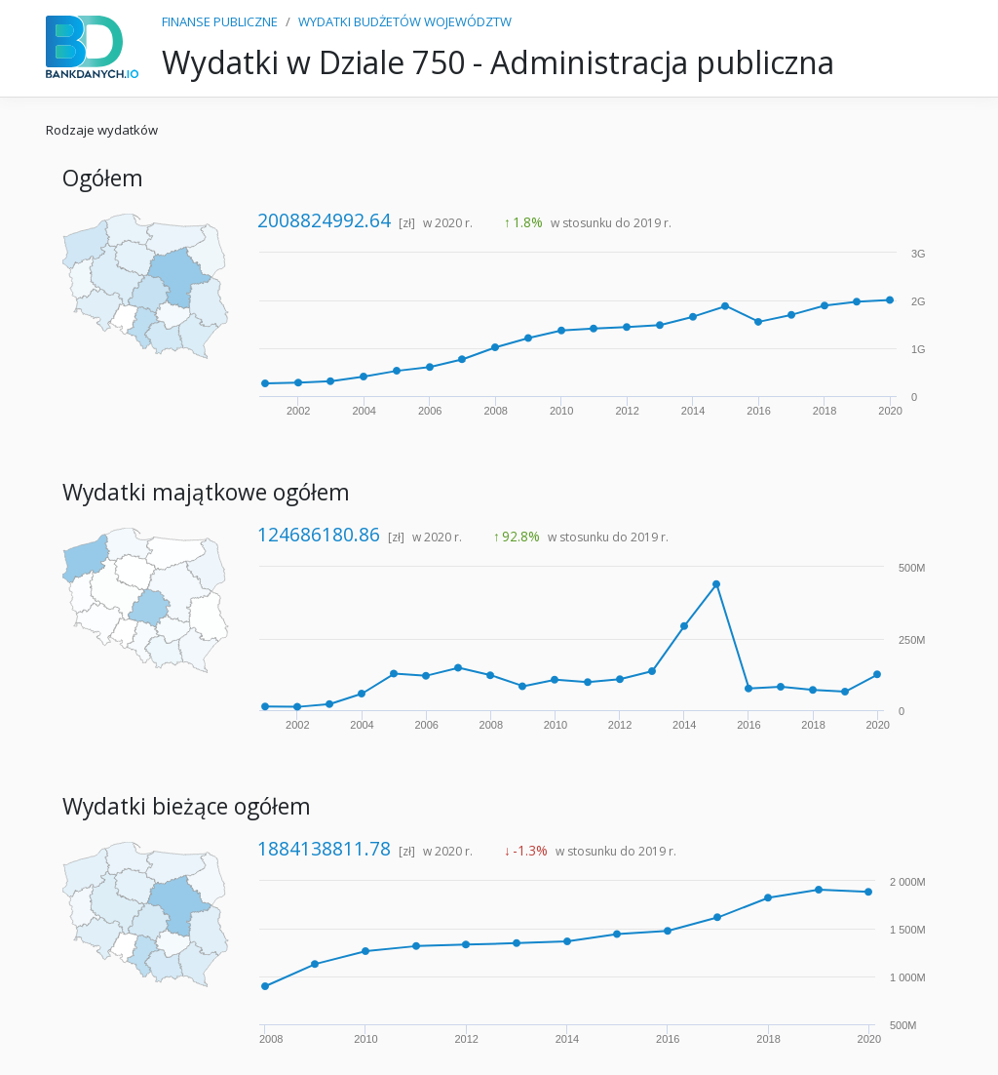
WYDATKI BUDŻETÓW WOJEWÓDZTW (405, 21)
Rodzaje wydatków (102, 130)
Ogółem (102, 178)
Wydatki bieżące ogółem (186, 806)
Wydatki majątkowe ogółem (206, 492)
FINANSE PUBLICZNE (220, 21)
